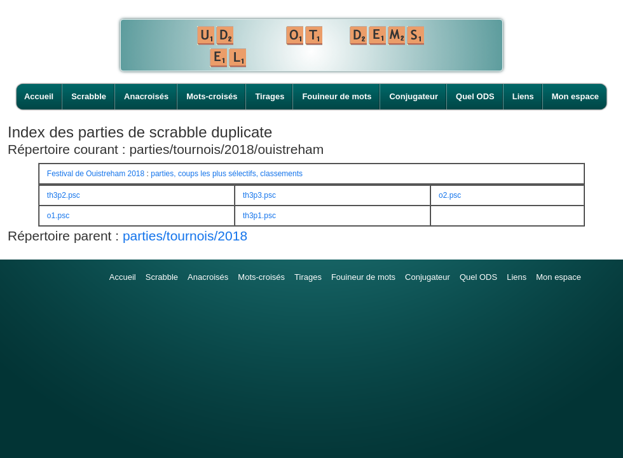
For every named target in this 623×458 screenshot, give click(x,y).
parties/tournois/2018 (185, 235)
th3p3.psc (259, 195)
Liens (523, 96)
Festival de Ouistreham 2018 (95, 173)
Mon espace (575, 96)
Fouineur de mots (336, 96)
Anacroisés (146, 96)
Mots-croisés (211, 96)
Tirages (269, 96)
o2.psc (450, 195)
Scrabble (88, 96)
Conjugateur (413, 96)
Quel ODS (475, 96)
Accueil (38, 96)
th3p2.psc (63, 195)
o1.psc (58, 215)
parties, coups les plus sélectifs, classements (227, 173)
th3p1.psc (259, 215)
